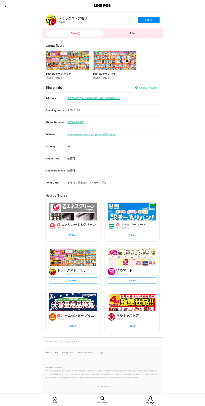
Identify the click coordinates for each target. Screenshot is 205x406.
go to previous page (6, 5)
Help (56, 353)
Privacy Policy (67, 353)
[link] (50, 20)
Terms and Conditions (86, 353)
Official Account (148, 87)
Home (54, 402)
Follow (148, 20)
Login (101, 353)
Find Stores (102, 402)
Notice (48, 353)
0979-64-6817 (75, 122)
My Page (150, 402)
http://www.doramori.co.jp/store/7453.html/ (91, 134)
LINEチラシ (102, 6)
